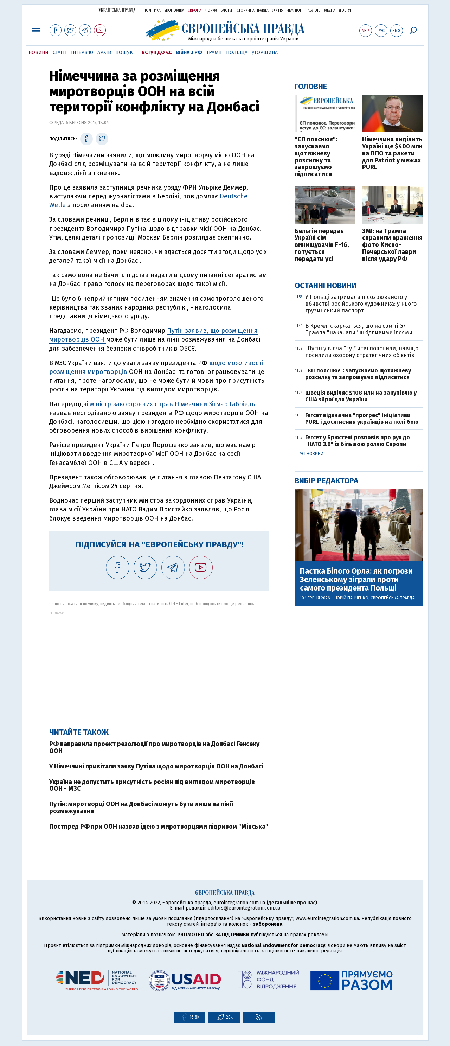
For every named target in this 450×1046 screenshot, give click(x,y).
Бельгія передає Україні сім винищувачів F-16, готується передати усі (322, 245)
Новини (38, 53)
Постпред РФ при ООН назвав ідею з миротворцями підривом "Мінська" (158, 826)
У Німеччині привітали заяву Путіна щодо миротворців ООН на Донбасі (156, 766)
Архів (104, 53)
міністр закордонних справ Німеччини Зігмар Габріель (172, 404)
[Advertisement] (159, 664)
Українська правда (117, 10)
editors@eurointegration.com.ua (244, 908)
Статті (60, 53)
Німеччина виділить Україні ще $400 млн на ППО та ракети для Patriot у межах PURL (392, 153)
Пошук (124, 53)
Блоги (226, 10)
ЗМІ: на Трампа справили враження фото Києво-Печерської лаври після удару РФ (392, 245)
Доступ (345, 10)
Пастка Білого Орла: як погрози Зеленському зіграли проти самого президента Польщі (356, 580)
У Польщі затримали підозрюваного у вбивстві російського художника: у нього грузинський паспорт (361, 304)
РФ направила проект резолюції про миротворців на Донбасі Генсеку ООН (154, 747)
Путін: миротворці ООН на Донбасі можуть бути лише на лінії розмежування (141, 807)
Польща (237, 53)
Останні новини (325, 285)
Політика (152, 10)
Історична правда (252, 10)
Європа (194, 10)
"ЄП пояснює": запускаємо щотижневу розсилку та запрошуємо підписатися (316, 157)
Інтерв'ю (82, 53)
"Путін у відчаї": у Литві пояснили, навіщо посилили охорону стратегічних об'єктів (361, 351)
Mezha (329, 10)
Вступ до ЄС (157, 53)
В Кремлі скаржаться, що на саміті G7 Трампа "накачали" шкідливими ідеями (358, 329)
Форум (211, 10)
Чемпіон (294, 10)
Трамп (214, 53)
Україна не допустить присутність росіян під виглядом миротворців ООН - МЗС (152, 785)
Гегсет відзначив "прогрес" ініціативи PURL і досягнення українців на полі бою (361, 418)
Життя (277, 10)
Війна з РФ (189, 53)
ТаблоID (313, 10)
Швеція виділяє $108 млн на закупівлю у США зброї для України (361, 396)
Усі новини (311, 453)
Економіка (174, 10)
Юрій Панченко (352, 597)
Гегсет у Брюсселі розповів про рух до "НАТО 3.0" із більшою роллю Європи (357, 440)
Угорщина (265, 53)
